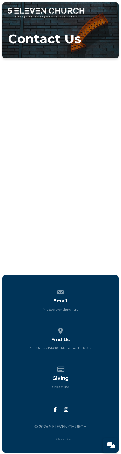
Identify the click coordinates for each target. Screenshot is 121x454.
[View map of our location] (60, 330)
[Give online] (60, 368)
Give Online (60, 387)
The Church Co (60, 439)
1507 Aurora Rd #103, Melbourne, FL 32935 (60, 348)
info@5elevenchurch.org (60, 309)
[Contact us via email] (60, 291)
